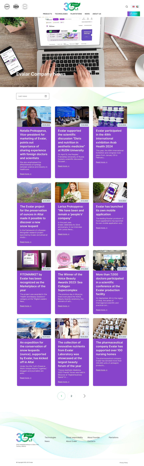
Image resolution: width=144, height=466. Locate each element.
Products (47, 14)
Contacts (91, 441)
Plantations (76, 14)
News (87, 14)
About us (97, 14)
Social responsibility (74, 437)
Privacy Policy (124, 462)
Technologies (61, 14)
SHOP (135, 14)
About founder (94, 437)
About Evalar (71, 441)
